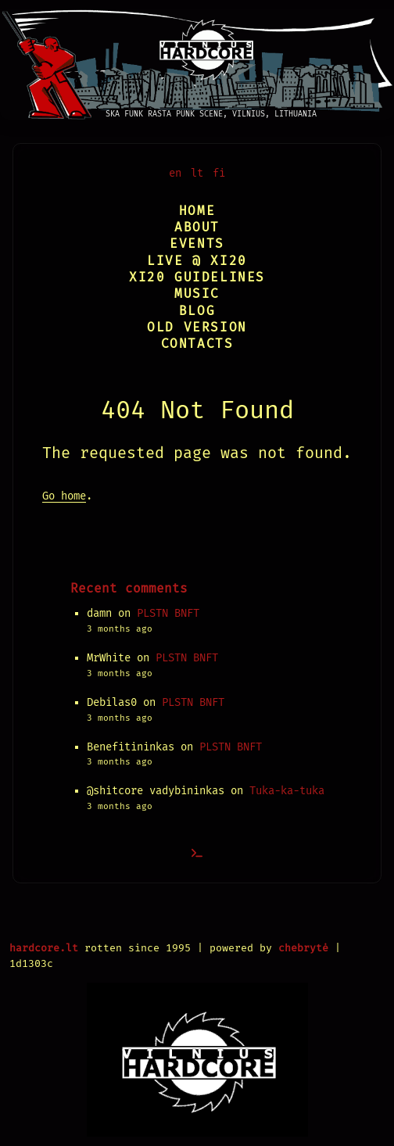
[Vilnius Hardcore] (197, 60)
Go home (64, 496)
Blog (197, 310)
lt (197, 173)
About (197, 227)
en (175, 173)
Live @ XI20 (197, 260)
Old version (197, 327)
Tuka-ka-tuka (286, 790)
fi (219, 173)
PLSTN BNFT (168, 613)
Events (197, 243)
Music (197, 293)
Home (197, 210)
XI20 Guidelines (197, 277)
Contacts (197, 343)
